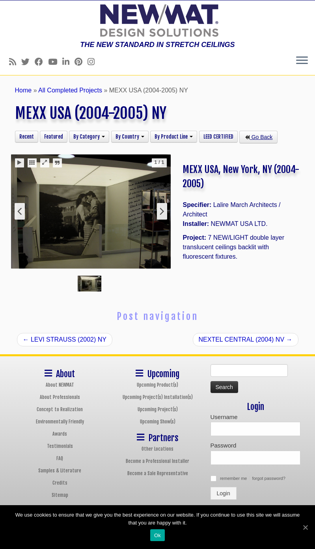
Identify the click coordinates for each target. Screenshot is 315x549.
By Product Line (174, 136)
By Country (130, 136)
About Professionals (60, 397)
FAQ (59, 458)
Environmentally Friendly (60, 422)
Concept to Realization (60, 409)
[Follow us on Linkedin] (68, 61)
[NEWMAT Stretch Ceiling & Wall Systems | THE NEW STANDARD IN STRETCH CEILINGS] (157, 20)
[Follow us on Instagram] (94, 61)
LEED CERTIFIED (218, 136)
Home (23, 90)
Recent (26, 136)
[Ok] (305, 527)
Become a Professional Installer (157, 461)
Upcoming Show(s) (157, 422)
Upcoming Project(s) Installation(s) (158, 397)
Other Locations (157, 449)
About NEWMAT (60, 385)
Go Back (258, 137)
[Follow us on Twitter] (28, 61)
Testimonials (60, 446)
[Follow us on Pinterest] (81, 61)
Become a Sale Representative (157, 473)
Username (224, 417)
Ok (157, 535)
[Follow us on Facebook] (41, 61)
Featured (53, 136)
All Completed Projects (70, 90)
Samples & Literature (59, 471)
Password (224, 445)
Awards (59, 434)
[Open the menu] (302, 61)
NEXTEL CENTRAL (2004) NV (246, 339)
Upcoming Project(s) (158, 409)
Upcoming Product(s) (157, 385)
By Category (89, 136)
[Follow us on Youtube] (55, 61)
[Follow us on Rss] (15, 61)
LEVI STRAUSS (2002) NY (65, 339)
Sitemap (60, 495)
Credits (59, 483)
